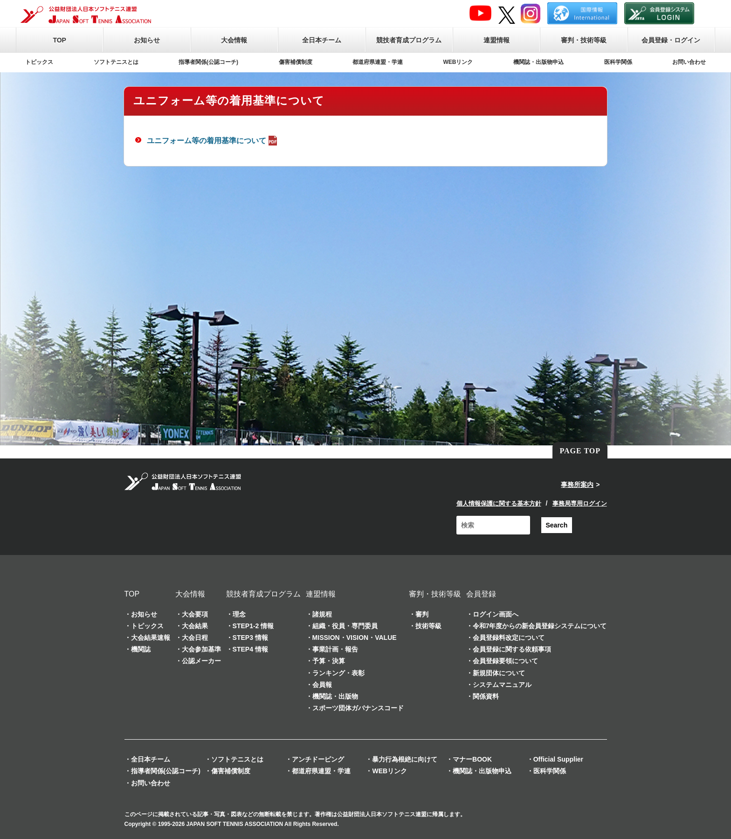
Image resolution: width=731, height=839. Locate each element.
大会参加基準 (201, 649)
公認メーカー (201, 661)
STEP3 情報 (250, 637)
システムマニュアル (502, 684)
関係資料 (486, 696)
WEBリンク (458, 62)
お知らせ (147, 40)
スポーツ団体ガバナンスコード (358, 708)
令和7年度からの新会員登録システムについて (540, 626)
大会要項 (195, 614)
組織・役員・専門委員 (345, 626)
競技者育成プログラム (408, 40)
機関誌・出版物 (335, 696)
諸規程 (322, 614)
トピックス (39, 62)
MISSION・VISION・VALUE (354, 637)
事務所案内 (577, 484)
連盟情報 (496, 40)
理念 (239, 614)
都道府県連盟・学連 (377, 62)
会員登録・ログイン (670, 40)
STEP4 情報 (250, 649)
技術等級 (428, 626)
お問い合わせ (689, 62)
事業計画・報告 (335, 649)
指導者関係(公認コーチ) (208, 62)
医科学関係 (618, 62)
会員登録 (481, 594)
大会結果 (195, 626)
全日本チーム (321, 40)
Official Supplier (558, 759)
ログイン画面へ (495, 614)
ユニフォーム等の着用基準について (213, 141)
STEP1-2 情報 (253, 626)
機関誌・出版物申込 (538, 62)
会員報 (322, 684)
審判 (421, 614)
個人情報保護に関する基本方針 (498, 503)
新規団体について (499, 673)
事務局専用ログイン (579, 503)
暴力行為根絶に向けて (404, 759)
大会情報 (234, 40)
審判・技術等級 (584, 40)
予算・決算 (328, 661)
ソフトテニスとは (116, 62)
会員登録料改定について (509, 637)
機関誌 (141, 649)
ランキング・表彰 (338, 673)
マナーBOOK (472, 759)
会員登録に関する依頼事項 (512, 649)
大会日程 (195, 637)
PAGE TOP (579, 451)
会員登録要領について (505, 661)
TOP (59, 40)
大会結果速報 (150, 637)
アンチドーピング (318, 759)
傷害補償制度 (295, 62)
